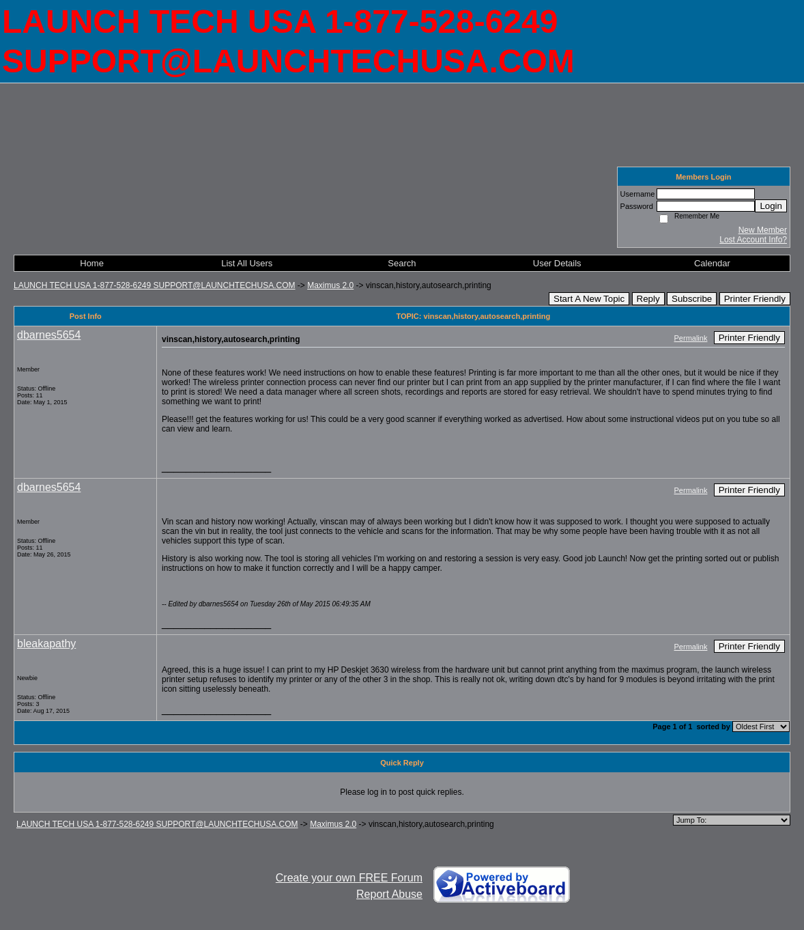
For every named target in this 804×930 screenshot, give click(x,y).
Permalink (691, 338)
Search (402, 263)
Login (771, 206)
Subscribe (692, 299)
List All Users (246, 263)
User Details (557, 263)
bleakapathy (46, 643)
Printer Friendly (755, 299)
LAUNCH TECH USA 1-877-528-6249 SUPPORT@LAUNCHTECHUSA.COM (155, 285)
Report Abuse (389, 894)
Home (92, 263)
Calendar (712, 263)
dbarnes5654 (49, 335)
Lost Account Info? (753, 239)
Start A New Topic (589, 299)
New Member (762, 230)
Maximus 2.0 (330, 285)
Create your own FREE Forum (349, 878)
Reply (648, 299)
